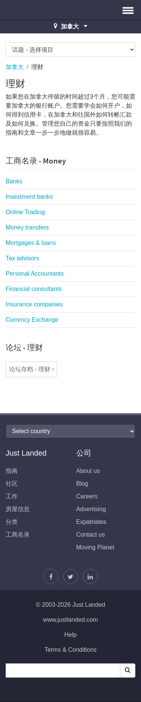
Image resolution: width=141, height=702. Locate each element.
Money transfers (27, 227)
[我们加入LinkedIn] (90, 576)
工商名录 (18, 534)
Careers (87, 496)
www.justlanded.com (70, 619)
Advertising (91, 509)
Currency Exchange (32, 319)
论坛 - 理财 (24, 347)
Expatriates (91, 522)
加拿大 (15, 67)
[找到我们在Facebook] (50, 576)
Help (70, 635)
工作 (12, 496)
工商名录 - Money (36, 161)
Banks (14, 181)
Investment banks (29, 197)
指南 (12, 471)
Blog (82, 483)
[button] (128, 9)
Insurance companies (34, 304)
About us (88, 471)
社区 (12, 483)
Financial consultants (34, 289)
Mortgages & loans (31, 243)
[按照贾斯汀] (70, 576)
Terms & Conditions (70, 649)
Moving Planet (95, 547)
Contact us (90, 534)
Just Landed (34, 10)
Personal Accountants (35, 273)
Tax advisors (22, 258)
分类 (12, 522)
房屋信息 (18, 509)
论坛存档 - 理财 (29, 369)
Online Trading (25, 212)
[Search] (127, 670)
